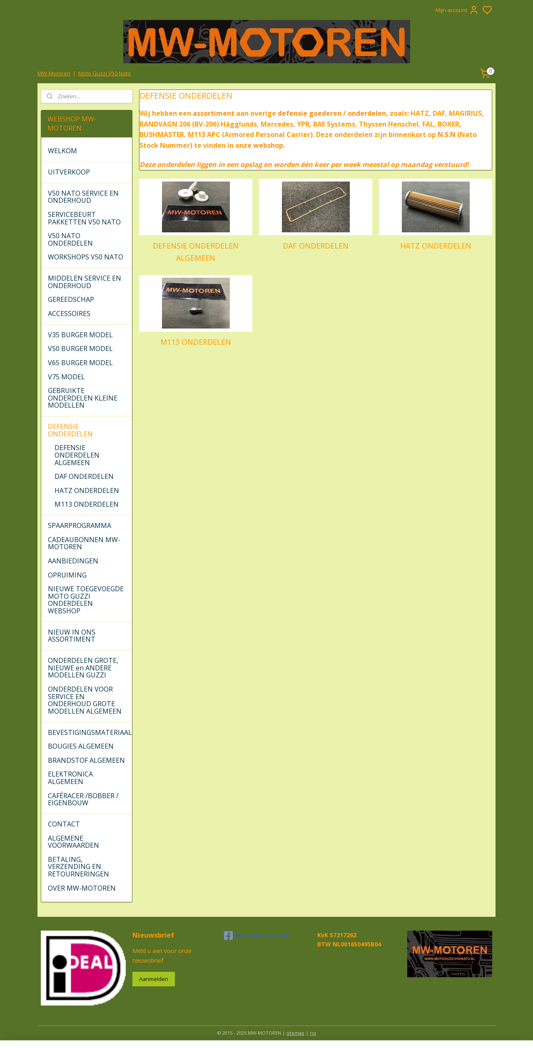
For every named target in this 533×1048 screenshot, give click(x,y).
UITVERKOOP (69, 172)
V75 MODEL (66, 376)
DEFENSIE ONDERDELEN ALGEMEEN (196, 252)
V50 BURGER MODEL (80, 348)
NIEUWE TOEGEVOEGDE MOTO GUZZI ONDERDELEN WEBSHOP (86, 599)
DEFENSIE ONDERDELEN (70, 430)
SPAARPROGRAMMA (79, 525)
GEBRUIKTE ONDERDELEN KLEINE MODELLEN (82, 398)
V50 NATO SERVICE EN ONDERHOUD (83, 197)
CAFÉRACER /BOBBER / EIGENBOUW (83, 799)
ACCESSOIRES (69, 313)
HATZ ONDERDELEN (435, 246)
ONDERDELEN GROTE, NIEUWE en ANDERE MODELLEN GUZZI (83, 668)
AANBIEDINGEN (73, 560)
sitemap (295, 1033)
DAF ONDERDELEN (316, 246)
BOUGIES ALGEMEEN (81, 746)
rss (313, 1033)
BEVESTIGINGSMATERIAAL (90, 732)
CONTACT (64, 824)
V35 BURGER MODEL (80, 334)
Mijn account (457, 10)
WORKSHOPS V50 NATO (85, 256)
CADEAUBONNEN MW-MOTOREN (84, 543)
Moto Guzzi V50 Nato (104, 73)
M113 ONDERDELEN (195, 342)
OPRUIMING (67, 575)
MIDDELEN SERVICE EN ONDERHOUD (84, 282)
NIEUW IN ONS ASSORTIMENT (71, 635)
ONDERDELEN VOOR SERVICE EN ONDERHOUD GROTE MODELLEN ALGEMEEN (85, 700)
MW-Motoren (53, 73)
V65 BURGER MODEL (80, 362)
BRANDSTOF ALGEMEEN (86, 760)
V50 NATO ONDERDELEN (70, 239)
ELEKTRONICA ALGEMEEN (70, 777)
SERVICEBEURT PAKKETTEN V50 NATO (84, 218)
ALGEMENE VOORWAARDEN (73, 842)
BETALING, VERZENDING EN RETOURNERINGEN (78, 867)
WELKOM (62, 150)
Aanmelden (153, 979)
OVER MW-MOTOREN (82, 888)
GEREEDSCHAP (71, 299)
